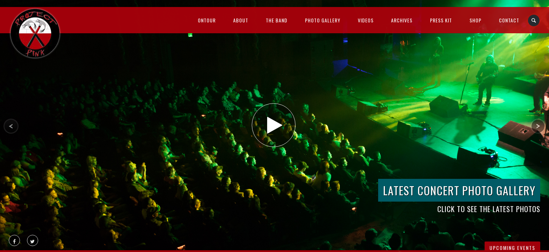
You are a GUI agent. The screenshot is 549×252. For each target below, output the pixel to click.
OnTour (207, 20)
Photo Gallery (322, 20)
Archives (401, 20)
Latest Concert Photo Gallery (459, 190)
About (240, 20)
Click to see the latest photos (488, 208)
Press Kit (441, 20)
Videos (366, 20)
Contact (509, 20)
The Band (276, 20)
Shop (475, 20)
